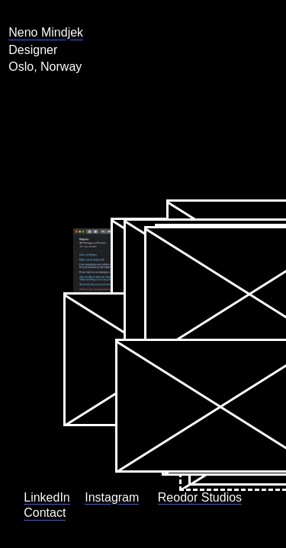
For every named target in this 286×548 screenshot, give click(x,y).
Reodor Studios (28, 480)
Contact (29, 508)
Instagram (35, 454)
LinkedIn (31, 432)
